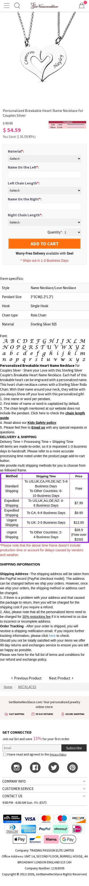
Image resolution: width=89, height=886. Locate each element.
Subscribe (74, 748)
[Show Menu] (7, 5)
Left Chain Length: (24, 183)
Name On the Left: (23, 167)
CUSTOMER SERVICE (17, 788)
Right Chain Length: (25, 215)
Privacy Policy (58, 754)
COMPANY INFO (14, 781)
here (20, 655)
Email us (38, 427)
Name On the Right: (25, 199)
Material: (16, 151)
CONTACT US (12, 796)
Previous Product (26, 678)
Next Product (61, 678)
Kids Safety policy (42, 423)
